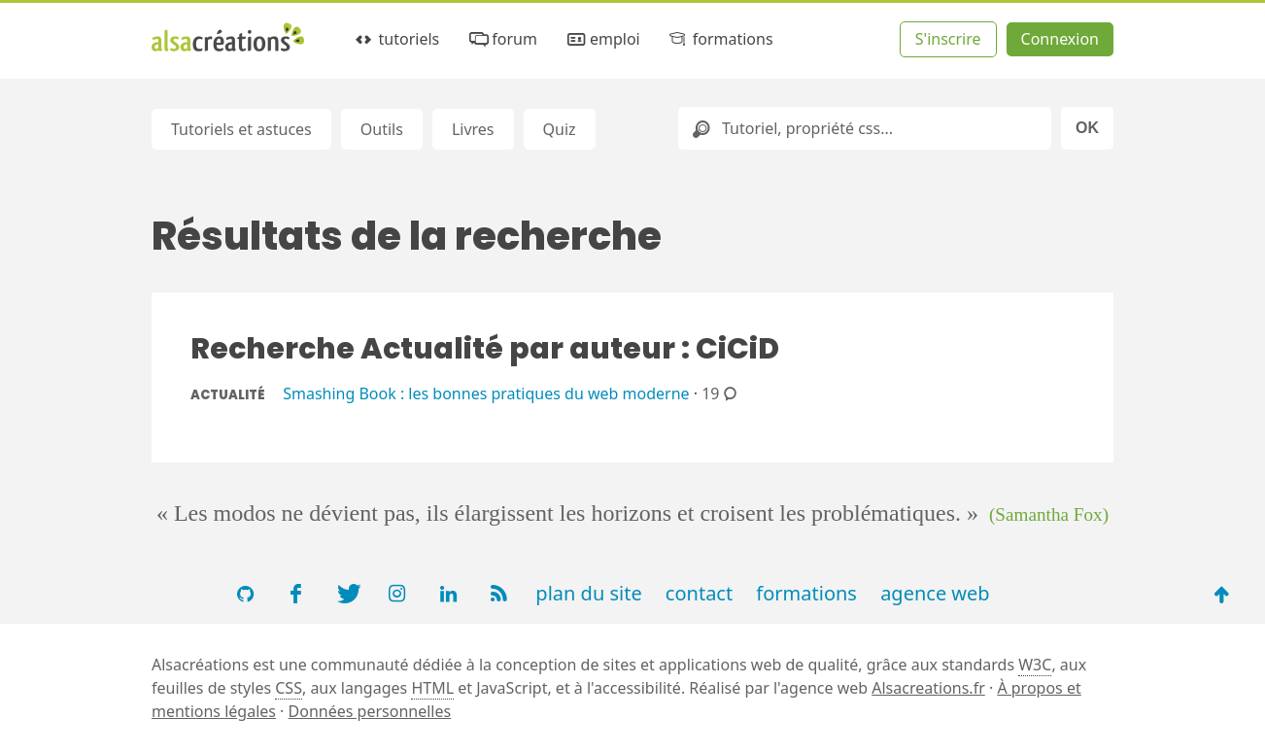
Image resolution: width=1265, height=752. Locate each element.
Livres (473, 129)
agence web (935, 593)
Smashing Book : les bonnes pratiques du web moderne (486, 393)
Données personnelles (370, 711)
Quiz (559, 129)
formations (719, 39)
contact (699, 593)
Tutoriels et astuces (241, 129)
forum (501, 39)
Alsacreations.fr (928, 688)
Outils (381, 129)
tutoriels (396, 39)
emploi (601, 39)
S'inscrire (948, 39)
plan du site (588, 593)
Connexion (1060, 39)
